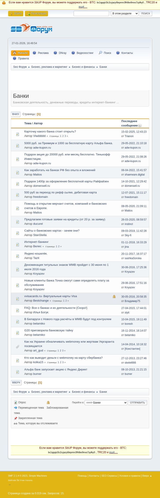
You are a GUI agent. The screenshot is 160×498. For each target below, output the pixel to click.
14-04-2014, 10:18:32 (134, 344)
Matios (37, 174)
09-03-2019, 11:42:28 (134, 230)
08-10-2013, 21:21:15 (134, 369)
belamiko (39, 323)
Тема (27, 123)
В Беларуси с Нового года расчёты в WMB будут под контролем (67, 319)
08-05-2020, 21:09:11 (134, 206)
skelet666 (130, 362)
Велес (37, 246)
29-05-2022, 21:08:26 (134, 156)
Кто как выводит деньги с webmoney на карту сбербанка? (63, 357)
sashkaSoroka (133, 258)
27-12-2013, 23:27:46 (134, 358)
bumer (37, 373)
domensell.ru (41, 185)
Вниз (15, 114)
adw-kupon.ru (42, 147)
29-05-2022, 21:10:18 (134, 143)
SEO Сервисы (109, 475)
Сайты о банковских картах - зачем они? (51, 230)
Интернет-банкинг (36, 241)
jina (127, 246)
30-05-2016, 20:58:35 (134, 296)
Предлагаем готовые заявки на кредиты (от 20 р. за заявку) (64, 219)
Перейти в (77, 402)
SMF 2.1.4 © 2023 (17, 475)
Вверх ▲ (147, 475)
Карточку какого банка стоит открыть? (50, 131)
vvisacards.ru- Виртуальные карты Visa (50, 296)
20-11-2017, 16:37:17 (134, 253)
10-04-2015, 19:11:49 (134, 319)
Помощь (82, 475)
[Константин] (132, 348)
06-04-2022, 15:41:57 (134, 170)
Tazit (36, 258)
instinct (129, 224)
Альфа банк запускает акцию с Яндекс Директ (55, 369)
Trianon (129, 136)
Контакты (94, 475)
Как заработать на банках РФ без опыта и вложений (59, 170)
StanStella (40, 235)
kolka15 (38, 362)
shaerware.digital (135, 174)
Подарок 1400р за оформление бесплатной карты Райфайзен (66, 181)
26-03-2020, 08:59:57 (134, 219)
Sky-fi (128, 235)
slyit (127, 312)
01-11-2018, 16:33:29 (134, 242)
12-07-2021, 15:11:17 (134, 192)
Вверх (16, 382)
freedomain (40, 196)
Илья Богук (40, 312)
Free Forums (26, 480)
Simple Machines (38, 475)
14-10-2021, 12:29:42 (134, 181)
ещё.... (83, 6)
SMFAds (12, 480)
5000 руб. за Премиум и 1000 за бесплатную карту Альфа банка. (68, 143)
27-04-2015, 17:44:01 (134, 308)
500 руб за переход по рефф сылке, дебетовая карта (60, 192)
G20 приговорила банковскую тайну (48, 330)
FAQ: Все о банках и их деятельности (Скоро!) (55, 307)
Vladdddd (39, 136)
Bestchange (40, 300)
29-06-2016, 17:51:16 (134, 283)
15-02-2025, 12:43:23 (134, 131)
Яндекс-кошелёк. (35, 253)
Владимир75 (132, 301)
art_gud (38, 350)
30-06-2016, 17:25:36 (134, 267)
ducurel (38, 223)
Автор (38, 123)
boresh (129, 323)
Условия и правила (129, 475)
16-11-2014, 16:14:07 (134, 330)
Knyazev (38, 273)
